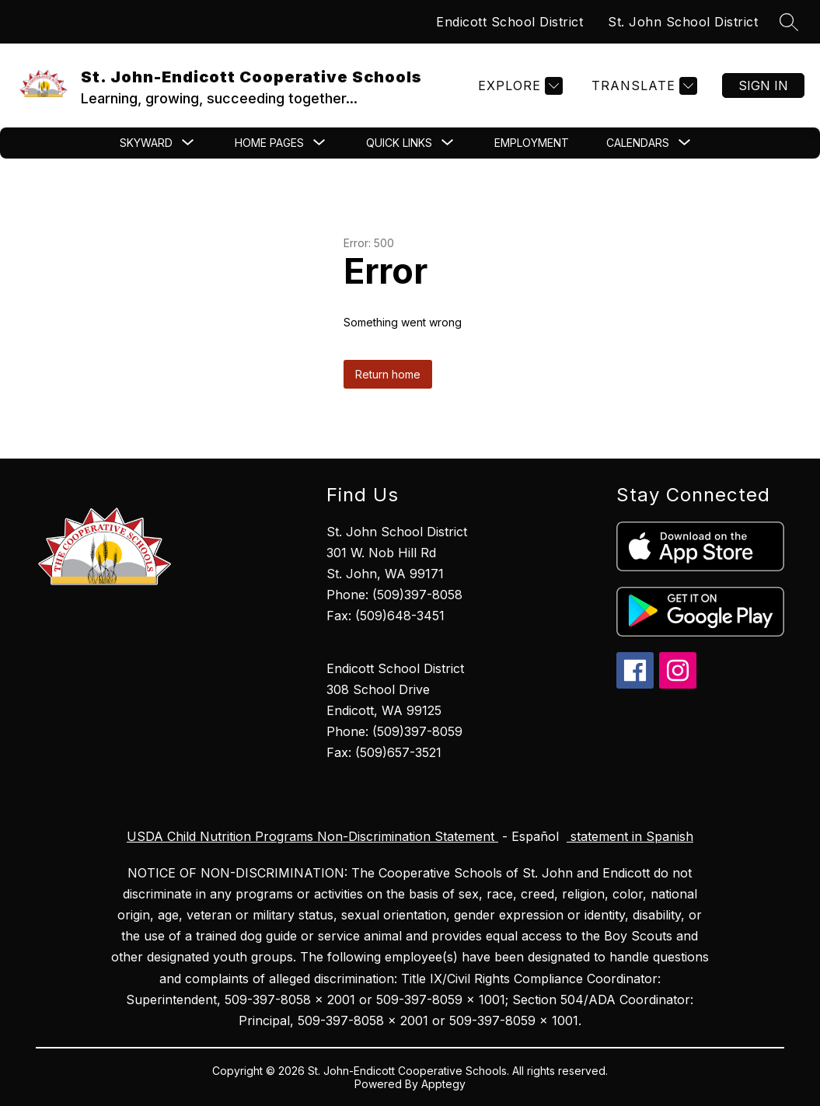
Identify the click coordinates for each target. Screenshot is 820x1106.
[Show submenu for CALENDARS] (637, 143)
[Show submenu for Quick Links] (399, 143)
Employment (531, 142)
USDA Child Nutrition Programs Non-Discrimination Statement (312, 836)
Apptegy (443, 1083)
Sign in (763, 85)
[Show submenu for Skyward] (146, 143)
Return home (387, 374)
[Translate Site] (642, 86)
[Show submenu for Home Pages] (269, 143)
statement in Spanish (630, 836)
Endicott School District (509, 22)
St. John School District (683, 22)
